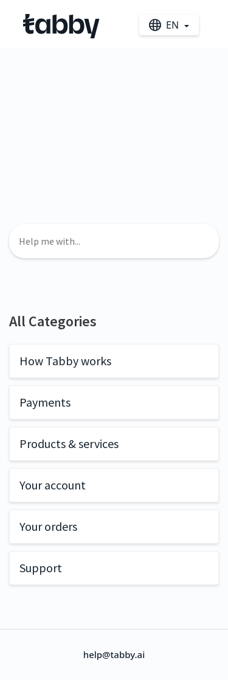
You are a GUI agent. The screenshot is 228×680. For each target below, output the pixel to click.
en (165, 25)
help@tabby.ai (114, 654)
